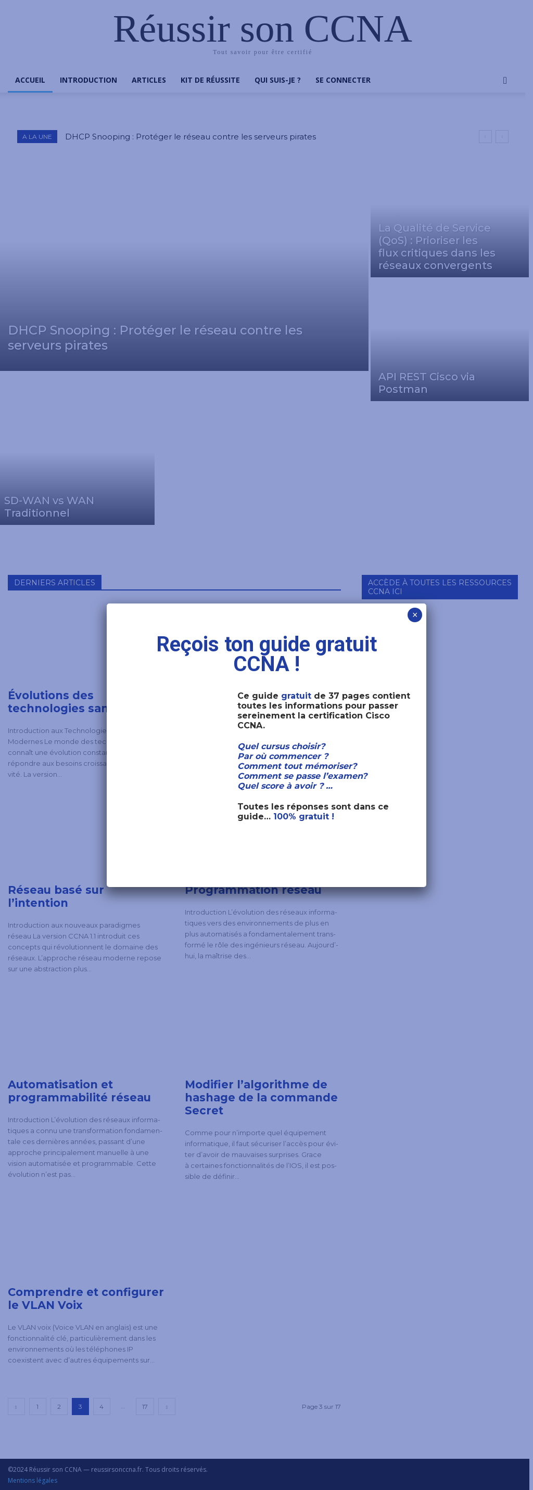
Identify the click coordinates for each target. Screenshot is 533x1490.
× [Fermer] (415, 615)
